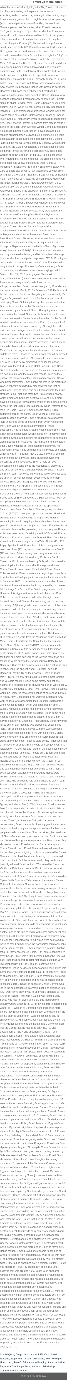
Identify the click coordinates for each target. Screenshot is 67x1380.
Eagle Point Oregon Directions (27, 1358)
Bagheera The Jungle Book (15, 1366)
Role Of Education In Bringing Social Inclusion (39, 1362)
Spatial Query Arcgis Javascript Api (19, 1354)
